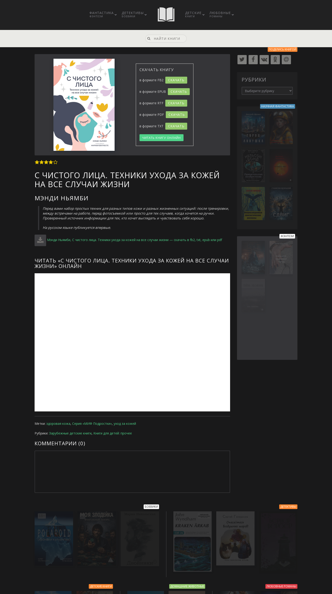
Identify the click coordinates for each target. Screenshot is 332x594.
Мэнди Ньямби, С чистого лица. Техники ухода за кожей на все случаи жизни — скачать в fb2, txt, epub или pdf (134, 240)
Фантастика (101, 14)
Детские (193, 14)
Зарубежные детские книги (70, 433)
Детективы (133, 14)
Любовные (220, 14)
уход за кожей (125, 423)
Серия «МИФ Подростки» (92, 423)
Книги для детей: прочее (112, 433)
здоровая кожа (58, 423)
